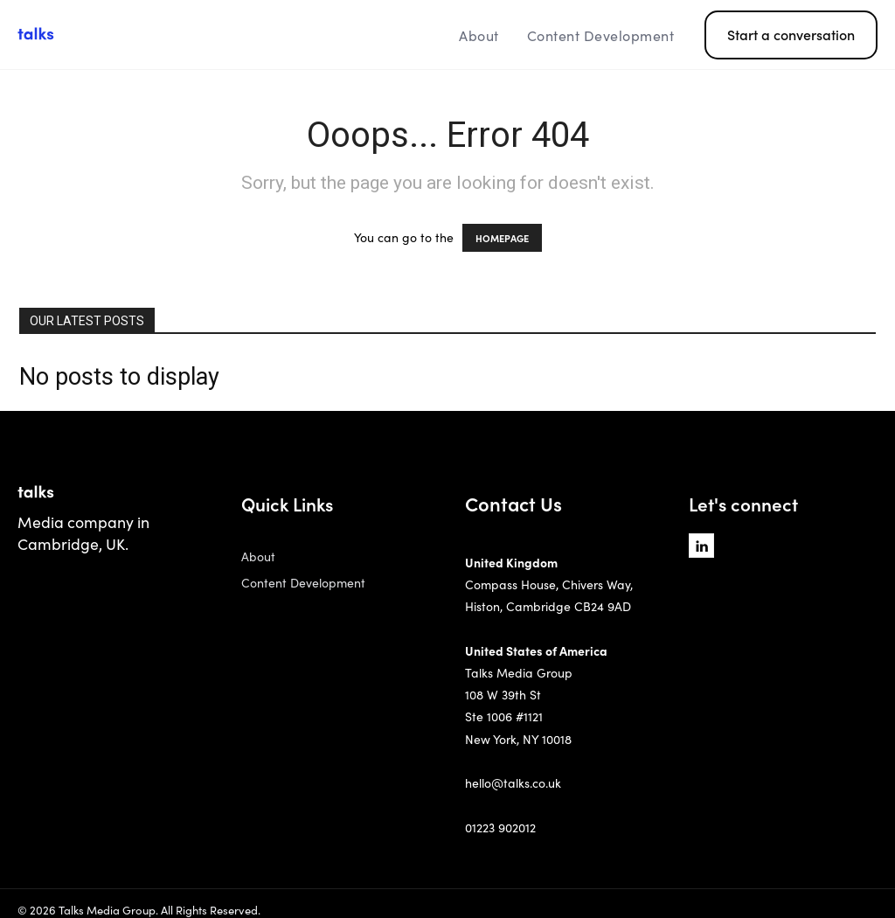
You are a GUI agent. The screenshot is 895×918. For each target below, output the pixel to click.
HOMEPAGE (502, 238)
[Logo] (124, 34)
